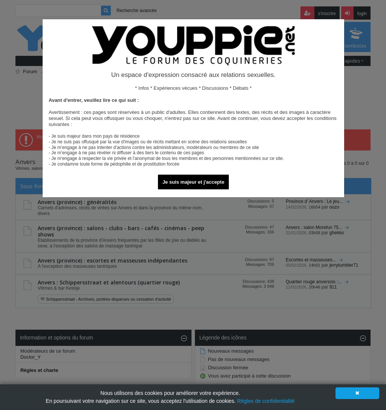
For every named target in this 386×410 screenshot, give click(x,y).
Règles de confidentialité (266, 401)
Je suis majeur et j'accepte (193, 182)
